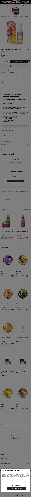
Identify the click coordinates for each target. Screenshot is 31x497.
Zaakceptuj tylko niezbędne (16, 482)
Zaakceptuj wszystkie (16, 488)
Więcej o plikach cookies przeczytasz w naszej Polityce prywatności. (15, 478)
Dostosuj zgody (16, 485)
